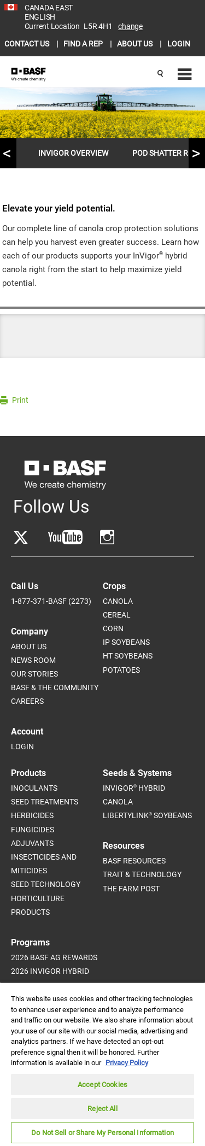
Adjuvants (32, 843)
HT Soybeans (128, 655)
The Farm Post (131, 888)
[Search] (160, 74)
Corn (113, 628)
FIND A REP (83, 43)
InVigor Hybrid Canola (134, 794)
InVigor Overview (73, 153)
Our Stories (34, 673)
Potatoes (121, 670)
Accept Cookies (102, 1084)
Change (130, 26)
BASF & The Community (54, 687)
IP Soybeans (126, 642)
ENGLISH (40, 17)
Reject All (102, 1108)
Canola (118, 601)
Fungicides (32, 829)
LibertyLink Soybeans (147, 815)
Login (22, 746)
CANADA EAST (49, 7)
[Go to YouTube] (65, 537)
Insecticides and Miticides (44, 864)
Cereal (117, 614)
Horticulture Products (38, 905)
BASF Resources (134, 860)
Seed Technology (45, 884)
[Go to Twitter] (20, 537)
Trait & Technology (142, 874)
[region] (102, 1064)
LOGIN (178, 43)
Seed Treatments (44, 801)
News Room (33, 660)
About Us (28, 646)
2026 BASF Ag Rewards (54, 957)
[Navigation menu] (183, 74)
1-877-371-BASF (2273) (51, 601)
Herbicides (32, 815)
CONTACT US (27, 43)
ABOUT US (135, 43)
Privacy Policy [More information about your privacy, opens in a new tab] (127, 1063)
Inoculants (34, 788)
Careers (27, 701)
